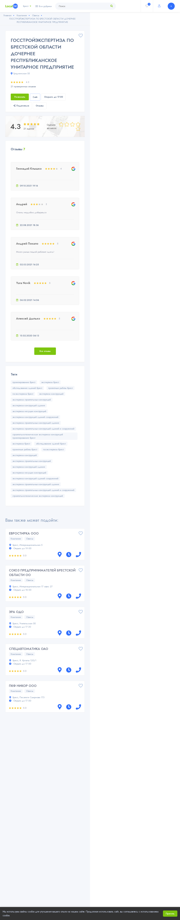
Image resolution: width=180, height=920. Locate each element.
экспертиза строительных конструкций (31, 399)
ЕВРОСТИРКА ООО (24, 533)
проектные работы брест (60, 388)
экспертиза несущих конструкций (29, 411)
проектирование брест (23, 382)
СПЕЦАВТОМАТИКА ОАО (28, 649)
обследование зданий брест (27, 388)
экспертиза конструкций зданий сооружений (35, 417)
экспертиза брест (50, 382)
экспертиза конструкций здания (28, 405)
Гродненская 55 (20, 73)
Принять (170, 913)
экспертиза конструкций (51, 394)
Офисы (29, 538)
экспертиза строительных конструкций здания (35, 423)
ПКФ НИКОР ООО (23, 686)
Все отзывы (45, 351)
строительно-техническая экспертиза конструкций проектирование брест (37, 436)
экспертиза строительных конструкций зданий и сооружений (43, 428)
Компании (16, 538)
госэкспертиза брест (22, 394)
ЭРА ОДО (16, 612)
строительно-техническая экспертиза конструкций (37, 496)
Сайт (35, 97)
